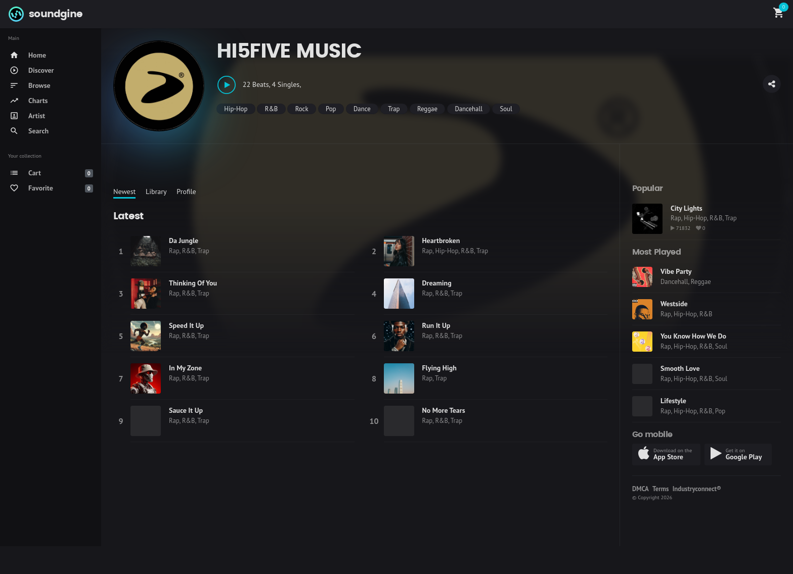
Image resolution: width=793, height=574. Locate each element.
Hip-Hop (235, 109)
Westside (674, 303)
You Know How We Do (693, 336)
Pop (331, 109)
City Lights (686, 208)
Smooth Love (680, 368)
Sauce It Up (186, 410)
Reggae (427, 109)
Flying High (439, 367)
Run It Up (436, 325)
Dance (362, 109)
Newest (124, 191)
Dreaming (437, 283)
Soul (506, 109)
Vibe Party (676, 271)
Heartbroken (441, 240)
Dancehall (468, 109)
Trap (394, 109)
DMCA (640, 489)
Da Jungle (183, 240)
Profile (186, 191)
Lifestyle (673, 400)
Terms (660, 489)
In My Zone (185, 367)
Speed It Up (186, 325)
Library (156, 191)
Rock (302, 109)
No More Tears (443, 410)
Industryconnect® (697, 489)
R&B (271, 109)
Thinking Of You (193, 283)
